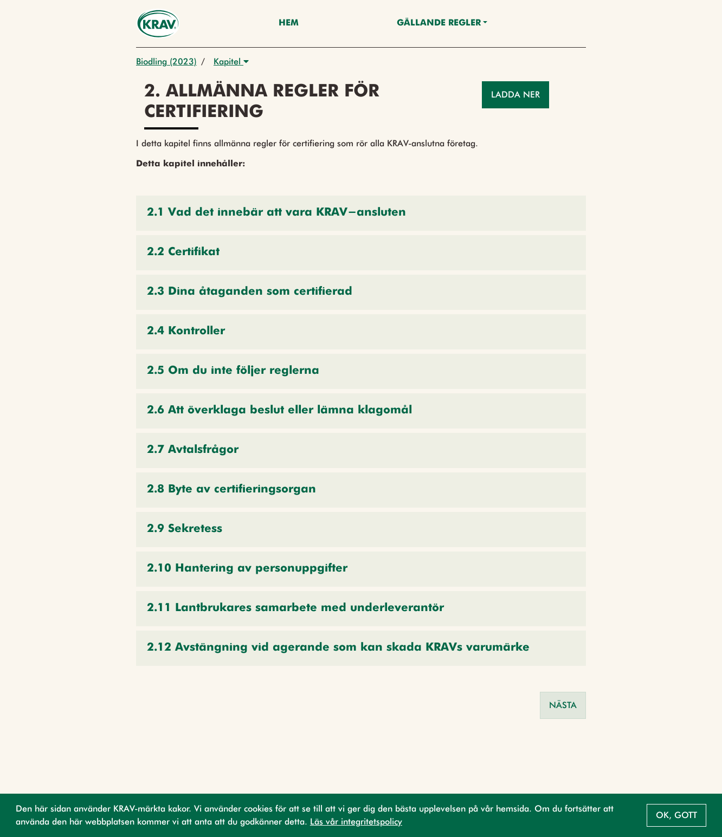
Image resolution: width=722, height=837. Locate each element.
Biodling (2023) (166, 61)
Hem (289, 23)
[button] (361, 213)
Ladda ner (515, 94)
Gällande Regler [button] (439, 23)
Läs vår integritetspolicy (356, 821)
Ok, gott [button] (676, 815)
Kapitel (231, 61)
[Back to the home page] (158, 23)
